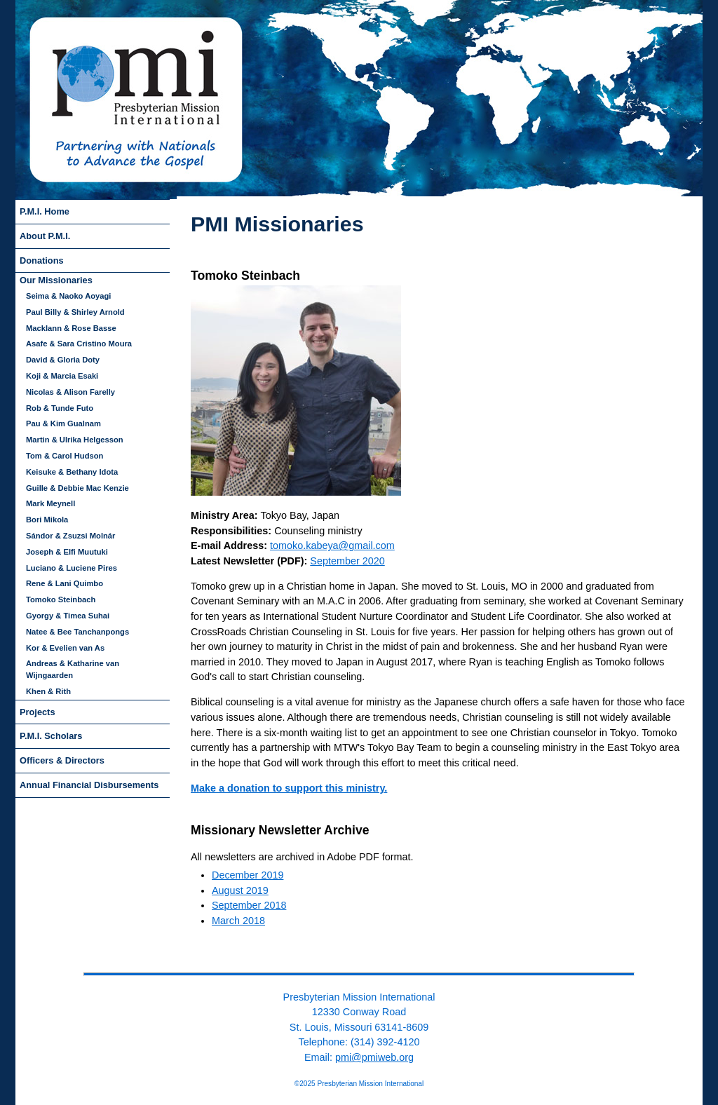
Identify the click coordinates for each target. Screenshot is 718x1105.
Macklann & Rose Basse (71, 328)
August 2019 (240, 890)
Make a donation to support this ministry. (289, 788)
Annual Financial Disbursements (89, 785)
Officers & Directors (62, 760)
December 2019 (247, 875)
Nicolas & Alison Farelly (70, 392)
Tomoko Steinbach (60, 599)
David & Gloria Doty (63, 359)
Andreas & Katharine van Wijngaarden (72, 669)
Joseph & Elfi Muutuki (67, 552)
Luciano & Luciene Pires (71, 568)
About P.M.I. (45, 236)
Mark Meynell (50, 503)
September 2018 (249, 905)
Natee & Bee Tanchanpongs (77, 632)
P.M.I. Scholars (51, 736)
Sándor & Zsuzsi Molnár (70, 535)
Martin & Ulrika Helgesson (74, 439)
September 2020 (347, 561)
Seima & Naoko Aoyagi (68, 296)
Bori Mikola (47, 519)
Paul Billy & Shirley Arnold (75, 312)
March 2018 (238, 920)
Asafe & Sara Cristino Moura (79, 343)
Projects (37, 712)
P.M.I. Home (44, 211)
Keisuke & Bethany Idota (72, 472)
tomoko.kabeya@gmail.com (332, 545)
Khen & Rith (48, 691)
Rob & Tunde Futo (59, 408)
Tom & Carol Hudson (64, 456)
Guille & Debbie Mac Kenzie (77, 488)
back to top (358, 962)
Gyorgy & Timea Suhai (67, 615)
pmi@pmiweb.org (374, 1057)
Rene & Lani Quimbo (64, 583)
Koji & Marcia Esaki (62, 376)
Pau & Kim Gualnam (63, 423)
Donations (42, 260)
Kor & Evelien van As (65, 648)
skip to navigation (212, 204)
